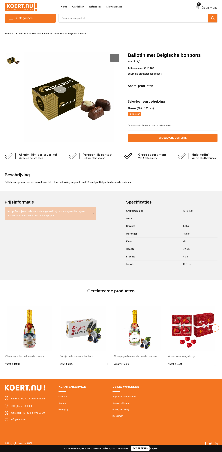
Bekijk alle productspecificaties (145, 73)
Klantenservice (114, 7)
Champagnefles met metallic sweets (24, 356)
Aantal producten (140, 86)
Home (64, 7)
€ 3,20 (175, 363)
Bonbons (48, 33)
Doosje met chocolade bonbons (76, 356)
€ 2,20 (66, 363)
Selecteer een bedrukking (146, 101)
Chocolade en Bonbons (29, 33)
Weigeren (154, 448)
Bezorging (63, 409)
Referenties (95, 7)
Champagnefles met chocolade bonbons (135, 356)
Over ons (62, 396)
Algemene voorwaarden (124, 396)
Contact (62, 403)
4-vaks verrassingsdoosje (181, 356)
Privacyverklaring (120, 409)
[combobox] (133, 18)
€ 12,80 (121, 363)
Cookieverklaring (120, 403)
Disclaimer (117, 416)
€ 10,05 (12, 363)
